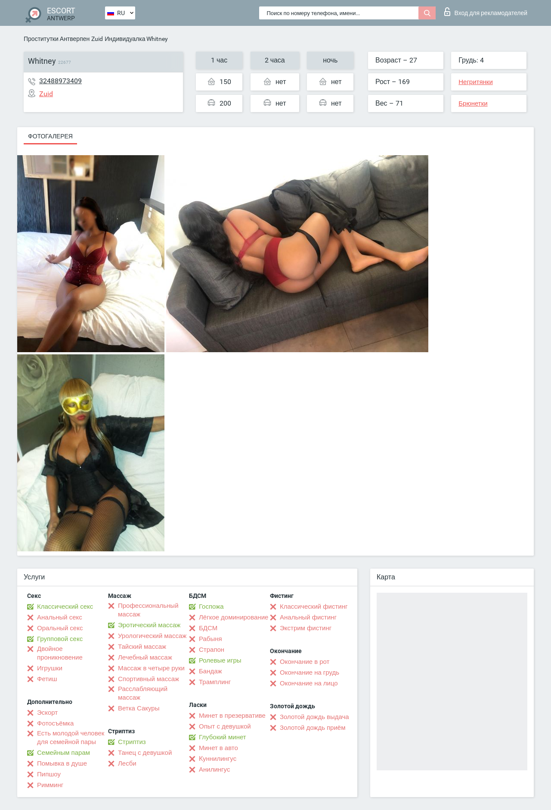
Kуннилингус (217, 759)
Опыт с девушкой (225, 726)
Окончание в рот (304, 662)
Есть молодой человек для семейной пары (70, 737)
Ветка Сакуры (138, 708)
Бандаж (210, 671)
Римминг (50, 785)
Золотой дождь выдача (314, 717)
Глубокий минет (222, 737)
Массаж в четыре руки (151, 668)
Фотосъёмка (55, 723)
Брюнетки (472, 103)
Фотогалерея (50, 136)
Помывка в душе (62, 763)
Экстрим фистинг (305, 628)
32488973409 (60, 81)
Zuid (97, 38)
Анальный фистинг (308, 617)
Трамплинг (215, 682)
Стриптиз (132, 742)
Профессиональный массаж (148, 610)
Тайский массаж (142, 647)
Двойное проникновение (60, 653)
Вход (485, 11)
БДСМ (208, 628)
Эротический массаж (149, 625)
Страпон (211, 650)
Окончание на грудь (309, 672)
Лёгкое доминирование (233, 617)
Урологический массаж (152, 636)
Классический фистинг (313, 606)
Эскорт (47, 712)
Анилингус (214, 769)
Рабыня (210, 639)
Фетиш (47, 679)
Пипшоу (49, 774)
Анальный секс (59, 617)
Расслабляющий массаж (142, 693)
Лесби (127, 763)
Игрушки (49, 668)
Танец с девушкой (145, 753)
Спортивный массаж (148, 679)
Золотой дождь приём (312, 728)
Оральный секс (60, 628)
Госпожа (211, 606)
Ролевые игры (220, 660)
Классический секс (65, 606)
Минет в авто (218, 748)
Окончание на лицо (309, 683)
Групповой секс (60, 639)
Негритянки (475, 82)
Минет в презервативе (232, 715)
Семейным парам (63, 753)
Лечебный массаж (145, 657)
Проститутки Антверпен (57, 38)
